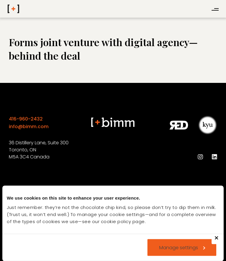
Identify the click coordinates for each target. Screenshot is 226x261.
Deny (219, 241)
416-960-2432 (26, 119)
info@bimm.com (29, 126)
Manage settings (182, 247)
